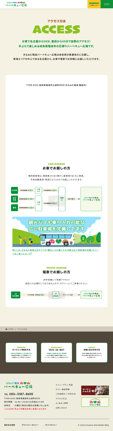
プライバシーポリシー (30, 425)
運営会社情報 (9, 425)
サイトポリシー (51, 425)
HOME (10, 329)
